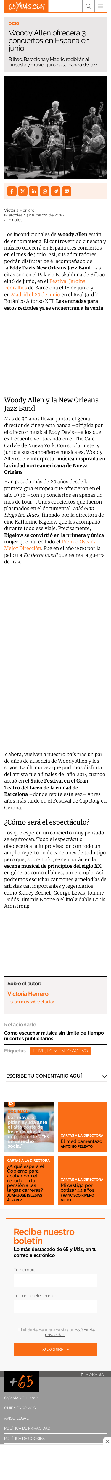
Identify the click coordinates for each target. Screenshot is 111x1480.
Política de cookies (24, 1438)
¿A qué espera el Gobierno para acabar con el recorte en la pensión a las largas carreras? (25, 1178)
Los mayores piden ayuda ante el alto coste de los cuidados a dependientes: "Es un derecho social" (28, 1132)
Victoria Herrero (19, 210)
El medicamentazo (81, 1141)
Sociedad (18, 1111)
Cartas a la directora (82, 1135)
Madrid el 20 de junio (35, 294)
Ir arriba (92, 1374)
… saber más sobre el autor (30, 1001)
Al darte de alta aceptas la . (56, 1332)
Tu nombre (25, 1269)
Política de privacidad (27, 1428)
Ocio (14, 23)
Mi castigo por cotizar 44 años (77, 1188)
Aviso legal (16, 1418)
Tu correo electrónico (35, 1295)
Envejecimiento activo (60, 1051)
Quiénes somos (20, 1408)
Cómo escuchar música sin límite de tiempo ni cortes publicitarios (54, 1035)
